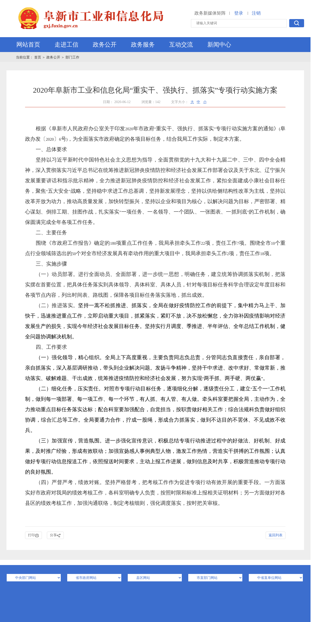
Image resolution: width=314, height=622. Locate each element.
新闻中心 (219, 44)
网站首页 (28, 44)
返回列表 (276, 535)
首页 (38, 57)
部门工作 (72, 57)
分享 (55, 535)
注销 (256, 13)
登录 (238, 13)
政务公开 (105, 44)
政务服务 (143, 44)
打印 (33, 535)
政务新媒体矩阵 (210, 13)
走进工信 (66, 44)
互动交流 (181, 44)
